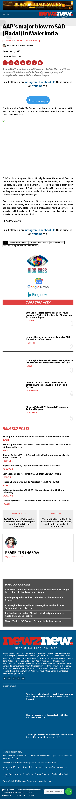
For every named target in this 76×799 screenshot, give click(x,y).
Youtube (37, 86)
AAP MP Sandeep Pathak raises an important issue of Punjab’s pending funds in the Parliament (19, 523)
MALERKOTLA (21, 246)
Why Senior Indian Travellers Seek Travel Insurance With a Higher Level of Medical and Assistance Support (49, 315)
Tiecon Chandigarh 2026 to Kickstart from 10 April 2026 (31, 482)
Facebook (45, 82)
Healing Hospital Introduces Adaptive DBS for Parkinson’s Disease (48, 338)
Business (7, 485)
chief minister (9, 246)
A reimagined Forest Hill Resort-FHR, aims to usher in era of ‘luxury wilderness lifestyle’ (49, 361)
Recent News (31, 40)
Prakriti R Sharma (24, 46)
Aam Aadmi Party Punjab (38, 243)
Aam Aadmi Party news (18, 243)
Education (32, 413)
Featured (31, 321)
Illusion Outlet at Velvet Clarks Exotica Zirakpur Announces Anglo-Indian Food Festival (46, 384)
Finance (6, 504)
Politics (9, 40)
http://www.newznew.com (14, 557)
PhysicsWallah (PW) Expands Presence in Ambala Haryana (47, 408)
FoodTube (32, 390)
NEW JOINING (33, 246)
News (29, 366)
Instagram (31, 82)
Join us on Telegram (38, 101)
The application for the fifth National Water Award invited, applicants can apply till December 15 (56, 523)
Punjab (19, 40)
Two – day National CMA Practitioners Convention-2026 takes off (36, 500)
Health (30, 343)
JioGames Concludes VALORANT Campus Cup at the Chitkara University (33, 491)
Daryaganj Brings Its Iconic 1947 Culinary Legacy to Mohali (32, 474)
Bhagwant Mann (57, 243)
